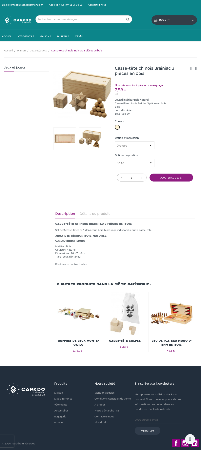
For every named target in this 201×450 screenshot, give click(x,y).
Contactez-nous (97, 4)
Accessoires (61, 410)
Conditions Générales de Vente (112, 398)
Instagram (185, 443)
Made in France (63, 398)
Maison (58, 392)
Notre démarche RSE (106, 410)
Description (65, 213)
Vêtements (60, 404)
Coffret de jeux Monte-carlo (78, 343)
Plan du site (101, 422)
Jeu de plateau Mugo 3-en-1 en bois (171, 343)
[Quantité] (132, 178)
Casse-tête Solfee (125, 341)
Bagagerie (60, 416)
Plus (78, 35)
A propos (99, 404)
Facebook (176, 443)
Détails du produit (95, 213)
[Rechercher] (83, 19)
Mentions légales (104, 392)
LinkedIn (195, 443)
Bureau (58, 422)
